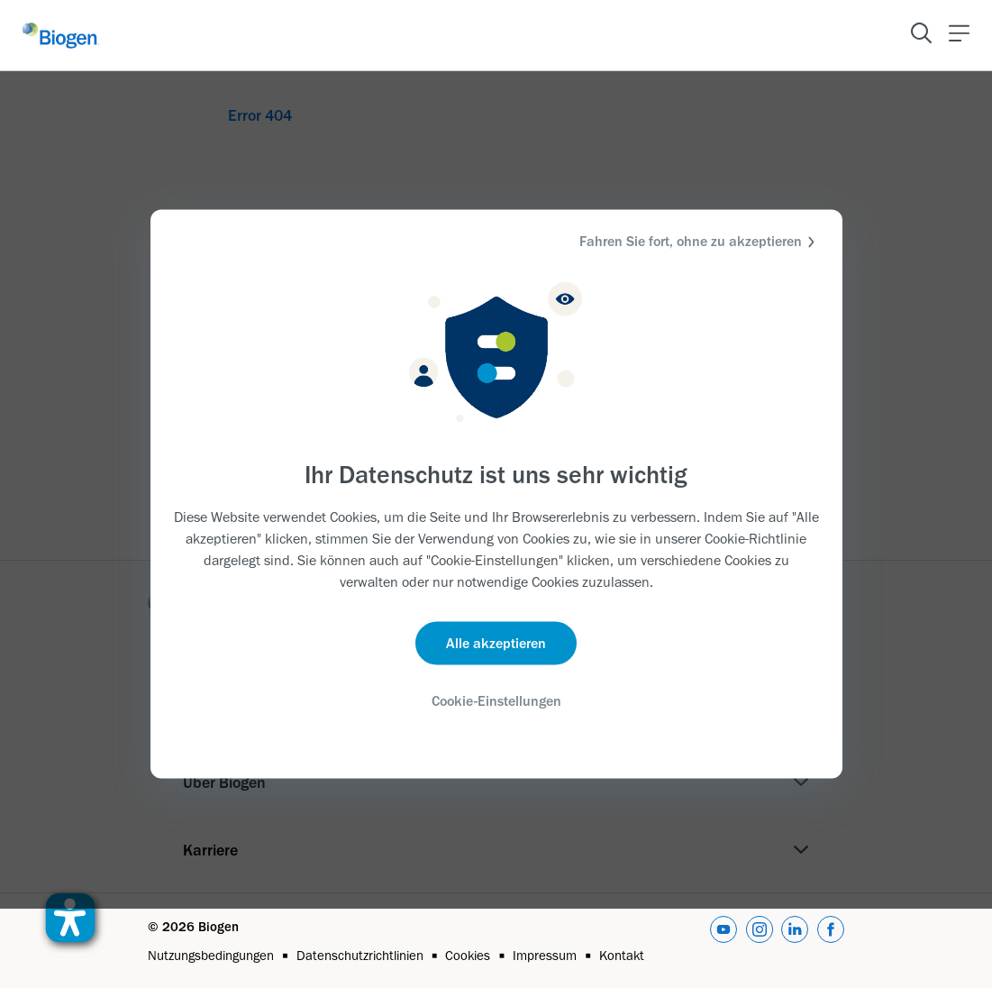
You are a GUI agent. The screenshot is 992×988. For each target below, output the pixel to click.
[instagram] (759, 941)
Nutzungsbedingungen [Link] (211, 955)
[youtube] (723, 941)
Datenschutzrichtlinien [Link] (359, 955)
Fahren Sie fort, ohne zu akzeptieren (699, 242)
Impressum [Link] (545, 955)
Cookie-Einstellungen (496, 700)
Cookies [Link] (467, 955)
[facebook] (830, 941)
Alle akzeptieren (496, 642)
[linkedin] (794, 941)
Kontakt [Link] (621, 955)
